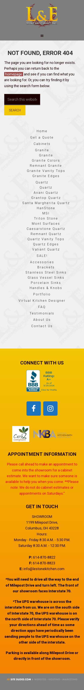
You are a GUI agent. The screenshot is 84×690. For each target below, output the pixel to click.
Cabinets (42, 144)
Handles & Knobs (46, 288)
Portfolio (42, 294)
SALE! (42, 256)
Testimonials (42, 313)
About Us (42, 320)
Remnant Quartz (46, 234)
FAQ (42, 307)
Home (42, 131)
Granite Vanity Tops (46, 171)
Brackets (46, 267)
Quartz (42, 182)
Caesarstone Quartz (46, 229)
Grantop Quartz (46, 198)
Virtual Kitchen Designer (42, 301)
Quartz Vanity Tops (45, 239)
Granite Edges (46, 176)
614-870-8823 (44, 563)
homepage (13, 74)
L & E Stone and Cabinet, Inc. (42, 15)
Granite (42, 150)
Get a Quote (42, 137)
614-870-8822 (44, 557)
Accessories (42, 262)
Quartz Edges (46, 244)
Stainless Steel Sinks (46, 272)
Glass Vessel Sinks (46, 277)
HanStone (46, 208)
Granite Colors (46, 160)
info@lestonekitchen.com (43, 569)
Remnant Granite (46, 166)
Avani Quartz (46, 193)
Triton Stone (46, 218)
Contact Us (42, 326)
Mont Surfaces (46, 224)
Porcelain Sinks (46, 283)
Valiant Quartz (46, 249)
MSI (46, 213)
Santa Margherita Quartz (46, 203)
